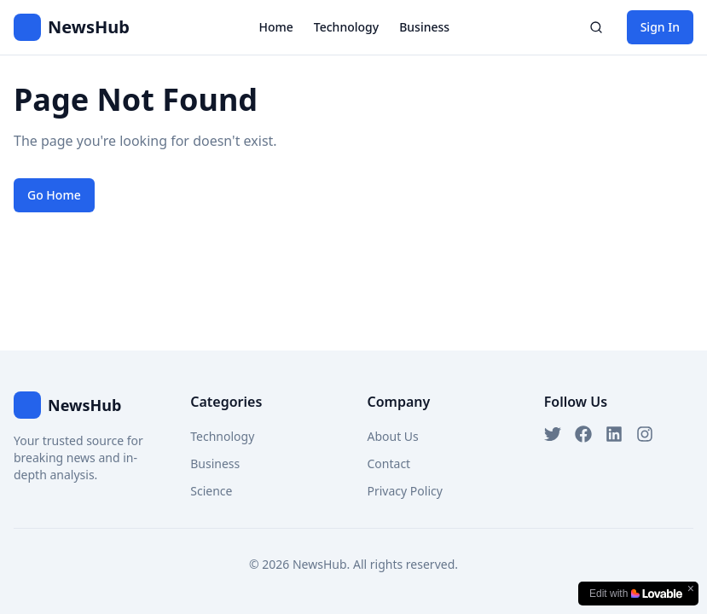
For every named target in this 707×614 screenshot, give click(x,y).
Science (211, 491)
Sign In (660, 27)
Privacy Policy (405, 491)
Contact (389, 463)
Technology (346, 27)
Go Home (54, 195)
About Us (393, 436)
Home (275, 27)
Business (424, 27)
